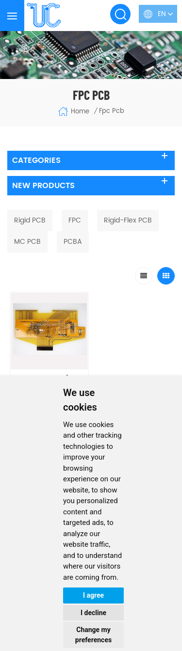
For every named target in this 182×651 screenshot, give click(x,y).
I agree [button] (93, 595)
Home (73, 111)
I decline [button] (93, 613)
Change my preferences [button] (93, 635)
